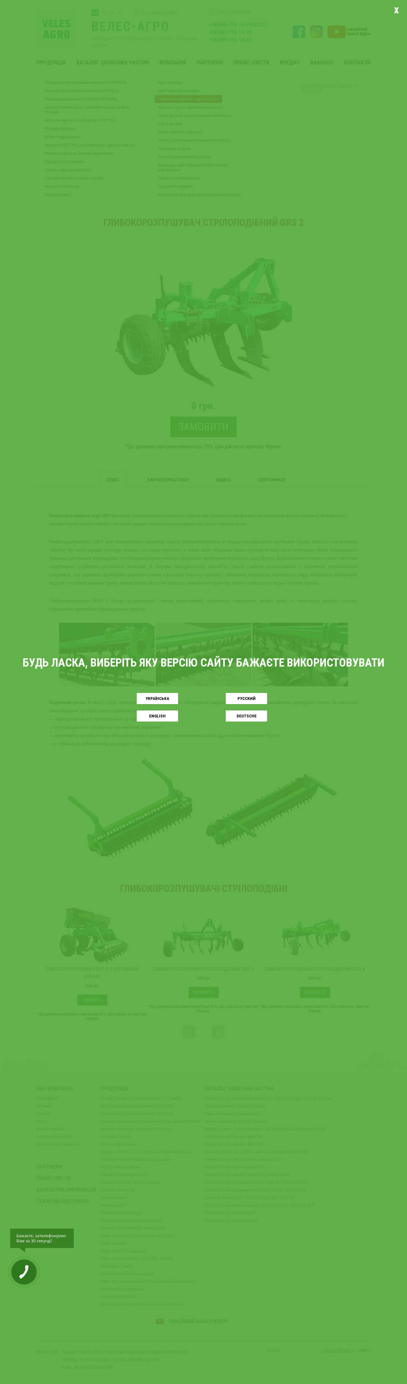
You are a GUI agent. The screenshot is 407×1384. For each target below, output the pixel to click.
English (157, 716)
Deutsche (247, 716)
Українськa (157, 698)
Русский (247, 698)
